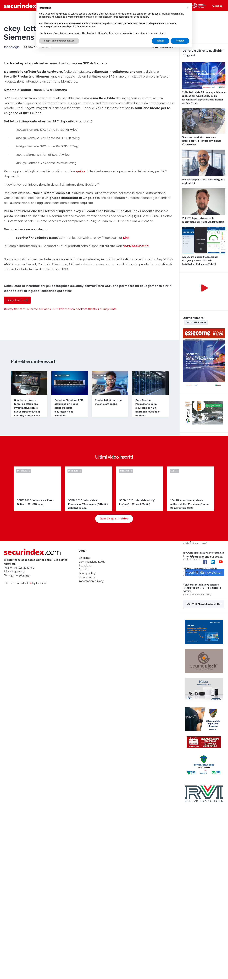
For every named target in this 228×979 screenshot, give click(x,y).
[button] (187, 7)
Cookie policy (87, 577)
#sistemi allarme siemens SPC (36, 309)
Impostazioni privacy (91, 581)
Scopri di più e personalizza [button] (59, 40)
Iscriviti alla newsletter (204, 604)
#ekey (8, 309)
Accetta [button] (180, 40)
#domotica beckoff (72, 309)
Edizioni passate (196, 322)
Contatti (83, 569)
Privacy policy (87, 573)
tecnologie (12, 47)
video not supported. (204, 26)
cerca (217, 5)
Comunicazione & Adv (92, 561)
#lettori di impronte (102, 309)
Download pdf (17, 300)
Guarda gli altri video (114, 518)
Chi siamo (84, 557)
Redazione (85, 565)
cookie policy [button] (141, 17)
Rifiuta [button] (160, 40)
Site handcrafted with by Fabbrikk (25, 583)
